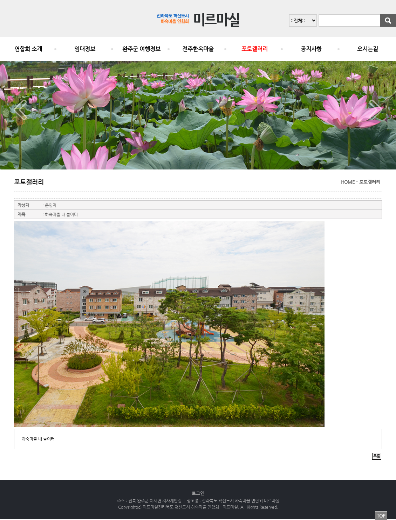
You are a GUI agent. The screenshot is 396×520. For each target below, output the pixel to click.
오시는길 (367, 49)
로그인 (198, 493)
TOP (381, 515)
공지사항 (311, 49)
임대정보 (84, 49)
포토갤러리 (254, 49)
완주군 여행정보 (141, 49)
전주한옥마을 (198, 49)
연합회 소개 (28, 49)
